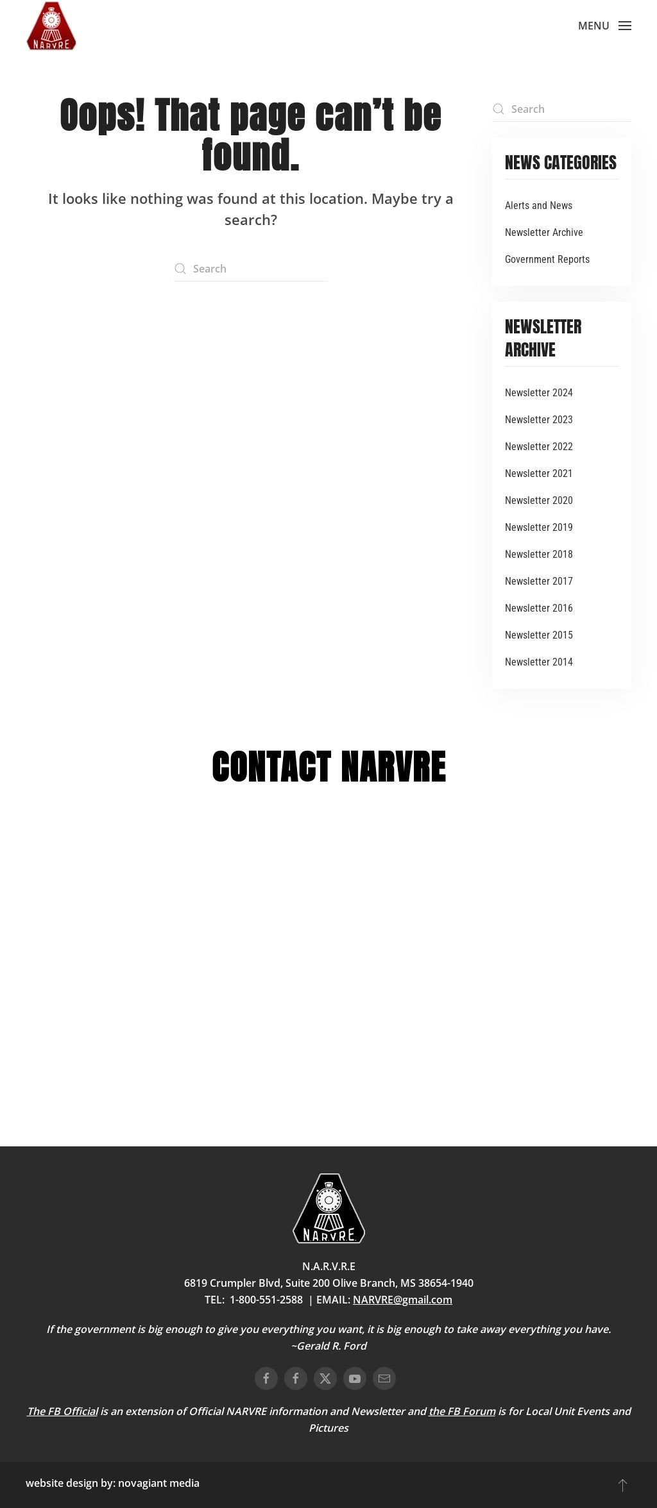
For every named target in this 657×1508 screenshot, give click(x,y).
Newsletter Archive (544, 232)
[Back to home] (51, 25)
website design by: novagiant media (113, 1483)
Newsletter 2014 (539, 662)
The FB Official (62, 1411)
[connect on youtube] (354, 1378)
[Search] (251, 268)
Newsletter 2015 (539, 635)
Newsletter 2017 (539, 581)
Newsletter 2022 (539, 446)
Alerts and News (538, 205)
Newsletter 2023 (539, 420)
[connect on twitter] (325, 1378)
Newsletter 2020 (539, 500)
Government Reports (547, 259)
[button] (604, 25)
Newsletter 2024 (539, 393)
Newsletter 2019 (539, 527)
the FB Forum (462, 1411)
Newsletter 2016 (539, 608)
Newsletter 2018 (539, 554)
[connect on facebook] (266, 1378)
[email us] (384, 1378)
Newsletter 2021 (539, 473)
